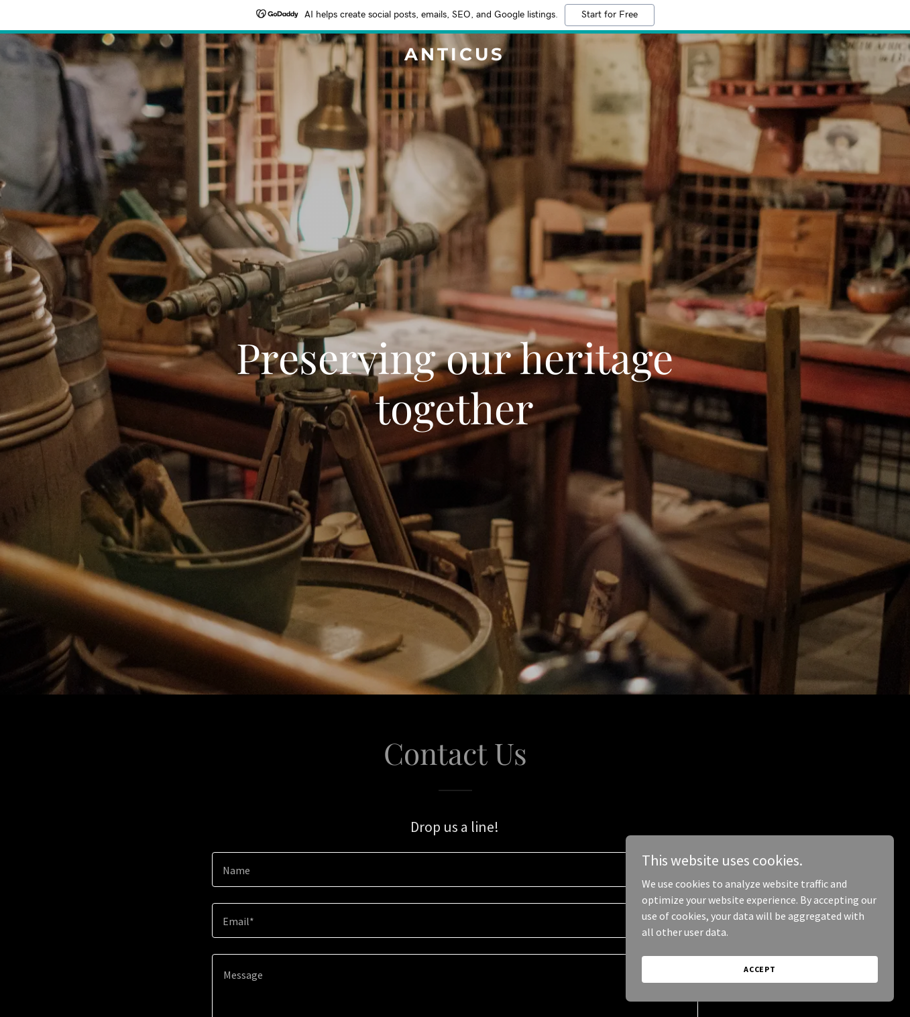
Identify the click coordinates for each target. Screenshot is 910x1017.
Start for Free (609, 14)
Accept (760, 978)
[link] (454, 56)
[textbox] (455, 869)
